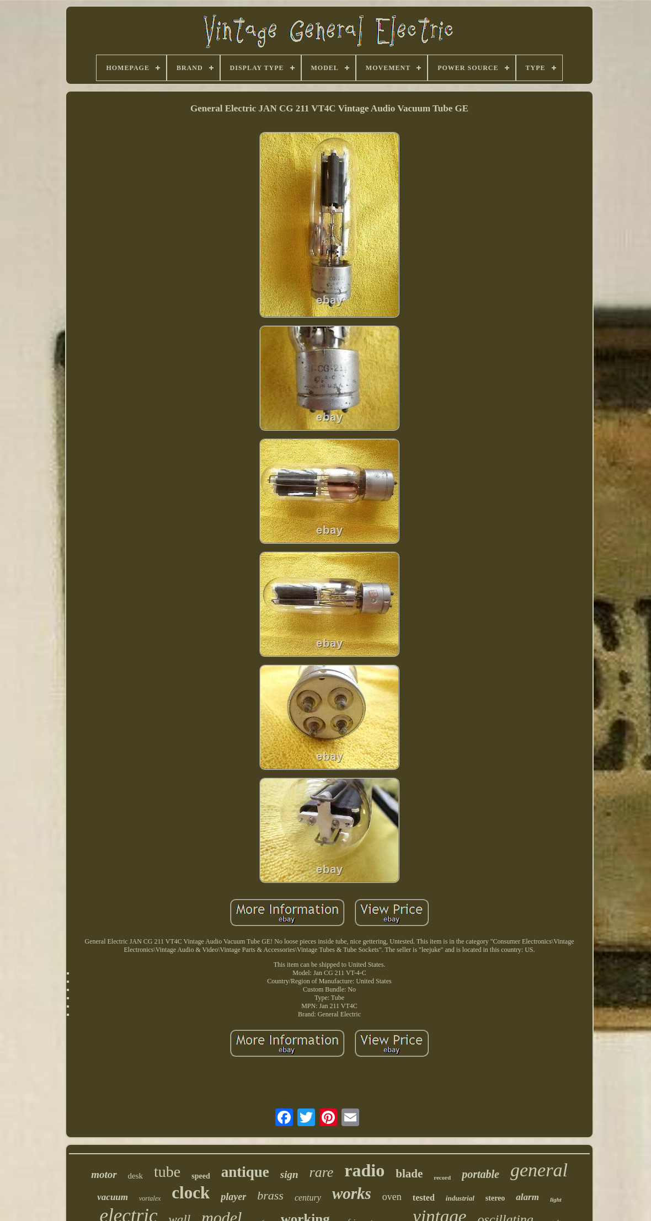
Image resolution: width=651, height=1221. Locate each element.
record (442, 1177)
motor (103, 1174)
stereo (495, 1198)
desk (135, 1175)
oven (392, 1196)
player (233, 1196)
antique (245, 1172)
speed (200, 1176)
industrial (460, 1198)
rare (322, 1172)
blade (409, 1173)
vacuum (112, 1197)
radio (364, 1170)
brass (270, 1195)
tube (167, 1171)
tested (424, 1197)
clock (191, 1192)
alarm (527, 1197)
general (539, 1170)
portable (480, 1174)
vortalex (150, 1198)
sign (289, 1174)
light (556, 1199)
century (308, 1197)
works (351, 1193)
